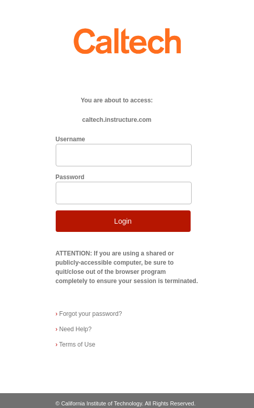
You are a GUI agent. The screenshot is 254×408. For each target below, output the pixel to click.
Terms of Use (76, 344)
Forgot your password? (89, 313)
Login (122, 221)
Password (70, 177)
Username (70, 139)
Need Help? (74, 329)
